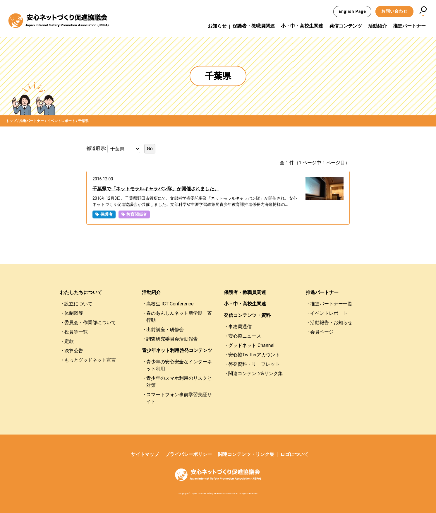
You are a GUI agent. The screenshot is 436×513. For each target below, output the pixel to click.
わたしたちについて (81, 292)
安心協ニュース (244, 336)
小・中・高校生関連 (302, 26)
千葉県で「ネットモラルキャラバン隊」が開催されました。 (155, 188)
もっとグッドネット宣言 (90, 360)
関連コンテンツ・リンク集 (246, 454)
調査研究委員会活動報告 (172, 339)
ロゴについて (294, 454)
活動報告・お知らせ (331, 322)
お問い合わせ (394, 11)
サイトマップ (145, 454)
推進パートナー (409, 26)
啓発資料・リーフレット (254, 364)
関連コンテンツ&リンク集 (255, 373)
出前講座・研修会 (165, 329)
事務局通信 (240, 326)
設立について (78, 304)
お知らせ (217, 26)
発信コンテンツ (345, 26)
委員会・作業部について (90, 322)
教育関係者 (136, 214)
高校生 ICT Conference (169, 304)
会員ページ (322, 332)
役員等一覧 (76, 332)
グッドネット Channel (251, 345)
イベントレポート (329, 313)
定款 (69, 341)
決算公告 (73, 350)
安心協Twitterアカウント (254, 355)
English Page (352, 11)
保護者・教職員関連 (254, 26)
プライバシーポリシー (188, 454)
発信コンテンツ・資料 (247, 315)
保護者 (106, 214)
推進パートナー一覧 (331, 304)
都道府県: (96, 148)
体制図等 (73, 313)
